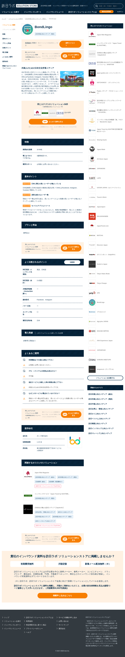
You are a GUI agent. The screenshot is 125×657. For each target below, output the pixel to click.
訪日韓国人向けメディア (98, 423)
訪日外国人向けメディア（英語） (68, 477)
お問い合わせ (64, 621)
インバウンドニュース (55, 12)
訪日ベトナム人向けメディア (99, 419)
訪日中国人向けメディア (42, 516)
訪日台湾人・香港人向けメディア (45, 512)
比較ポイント (6, 48)
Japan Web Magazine (42, 472)
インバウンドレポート (32, 12)
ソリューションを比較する (105, 378)
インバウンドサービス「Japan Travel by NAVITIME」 (52, 494)
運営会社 (62, 629)
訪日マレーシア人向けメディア (100, 433)
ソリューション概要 (8, 25)
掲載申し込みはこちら (62, 596)
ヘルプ (28, 632)
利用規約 (28, 43)
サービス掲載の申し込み (68, 617)
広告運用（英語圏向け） (56, 481)
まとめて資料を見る (73, 56)
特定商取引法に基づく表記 (36, 625)
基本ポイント (6, 39)
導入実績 (5, 52)
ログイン (120, 12)
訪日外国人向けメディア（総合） (45, 477)
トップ (6, 617)
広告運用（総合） (40, 481)
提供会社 (5, 61)
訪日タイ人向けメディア (65, 512)
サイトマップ (64, 625)
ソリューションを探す (10, 12)
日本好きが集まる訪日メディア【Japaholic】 (49, 507)
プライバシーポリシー (34, 629)
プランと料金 (6, 43)
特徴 (3, 34)
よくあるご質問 (7, 57)
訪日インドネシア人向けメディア (45, 521)
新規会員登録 (106, 11)
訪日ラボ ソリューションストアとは (82, 12)
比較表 (72, 262)
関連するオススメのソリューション (9, 67)
